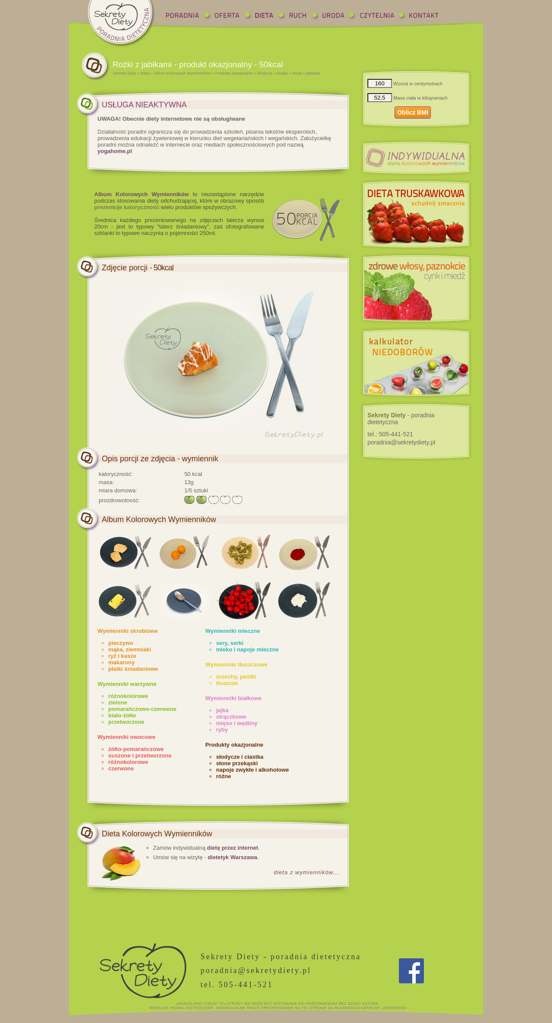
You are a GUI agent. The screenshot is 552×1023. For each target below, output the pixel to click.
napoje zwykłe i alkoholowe (252, 769)
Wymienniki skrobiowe (127, 631)
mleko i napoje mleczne (247, 649)
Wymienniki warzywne (127, 684)
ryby (222, 729)
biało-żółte (122, 715)
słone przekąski (237, 763)
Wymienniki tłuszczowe (236, 664)
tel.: (390, 434)
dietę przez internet (232, 848)
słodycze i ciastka (239, 757)
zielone (117, 702)
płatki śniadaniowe (133, 669)
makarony (121, 662)
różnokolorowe (128, 696)
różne (223, 776)
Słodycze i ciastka (272, 73)
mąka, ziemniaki (129, 649)
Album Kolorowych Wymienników (182, 73)
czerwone (121, 768)
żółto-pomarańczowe (136, 749)
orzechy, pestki (236, 676)
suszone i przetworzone (140, 755)
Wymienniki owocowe (126, 737)
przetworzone (126, 722)
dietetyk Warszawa (232, 857)
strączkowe (231, 716)
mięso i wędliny (236, 723)
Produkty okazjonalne (233, 73)
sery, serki (229, 643)
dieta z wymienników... (306, 872)
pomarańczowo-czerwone (142, 709)
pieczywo (120, 643)
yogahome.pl (114, 151)
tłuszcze (227, 683)
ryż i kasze (122, 656)
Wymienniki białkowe (233, 698)
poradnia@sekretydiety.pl (401, 442)
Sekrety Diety (124, 73)
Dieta (145, 73)
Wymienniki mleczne (232, 631)
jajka (222, 710)
